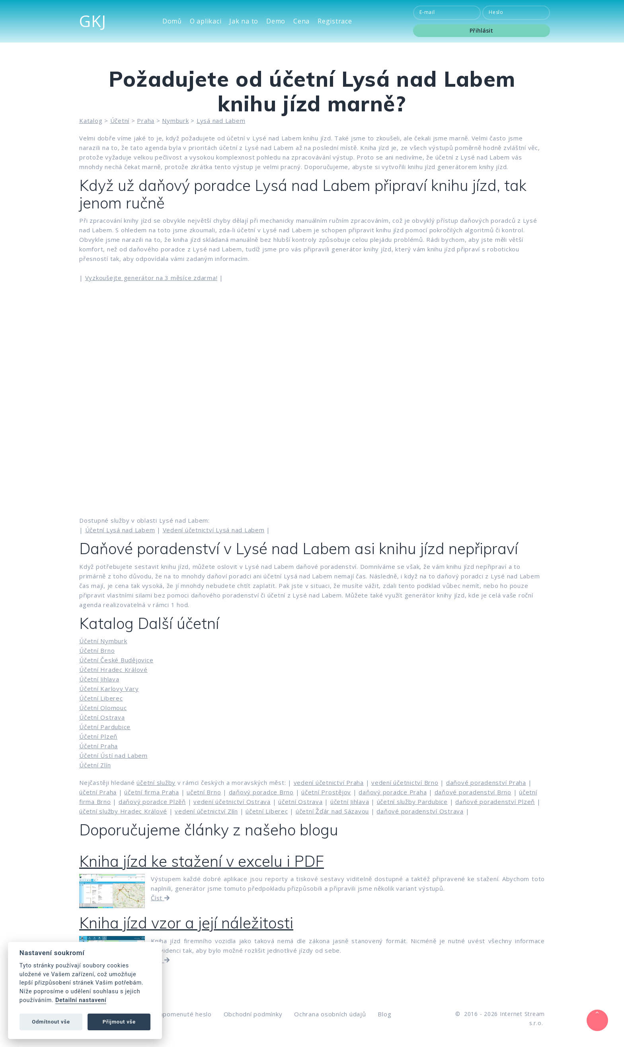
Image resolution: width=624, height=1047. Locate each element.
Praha (145, 121)
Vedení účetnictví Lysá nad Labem (214, 530)
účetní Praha (98, 792)
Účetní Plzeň (98, 736)
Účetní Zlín (95, 765)
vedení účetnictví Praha (329, 782)
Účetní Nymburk (103, 641)
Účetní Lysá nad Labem (120, 530)
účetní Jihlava (349, 802)
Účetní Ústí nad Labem (113, 755)
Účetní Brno (97, 650)
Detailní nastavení (80, 1000)
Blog (384, 1014)
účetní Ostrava (300, 802)
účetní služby (156, 782)
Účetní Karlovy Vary (108, 689)
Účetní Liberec (101, 698)
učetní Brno (204, 792)
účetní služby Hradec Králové (123, 811)
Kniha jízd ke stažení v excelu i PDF (201, 861)
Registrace (335, 21)
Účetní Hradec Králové (113, 669)
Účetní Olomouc (103, 708)
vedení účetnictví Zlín (206, 811)
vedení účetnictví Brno (405, 782)
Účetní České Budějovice (116, 660)
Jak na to (243, 21)
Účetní (120, 121)
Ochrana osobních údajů (330, 1014)
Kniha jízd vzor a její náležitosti (186, 922)
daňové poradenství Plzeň (495, 802)
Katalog (90, 121)
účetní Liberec (267, 811)
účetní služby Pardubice (412, 802)
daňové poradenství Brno (473, 792)
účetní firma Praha (151, 792)
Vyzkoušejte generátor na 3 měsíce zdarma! (151, 278)
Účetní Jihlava (99, 679)
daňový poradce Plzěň (152, 802)
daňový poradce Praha (393, 792)
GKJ (92, 21)
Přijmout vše (119, 1022)
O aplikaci (206, 21)
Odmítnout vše (51, 1022)
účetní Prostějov (326, 792)
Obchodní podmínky (253, 1014)
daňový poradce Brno (261, 792)
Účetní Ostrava (102, 717)
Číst (160, 898)
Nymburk (175, 121)
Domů (172, 21)
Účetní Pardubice (105, 727)
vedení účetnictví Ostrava (232, 802)
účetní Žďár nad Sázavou (332, 811)
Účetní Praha (98, 746)
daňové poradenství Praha (486, 782)
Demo (275, 21)
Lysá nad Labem (221, 121)
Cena (301, 21)
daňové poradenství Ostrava (420, 811)
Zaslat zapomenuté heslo (174, 1014)
